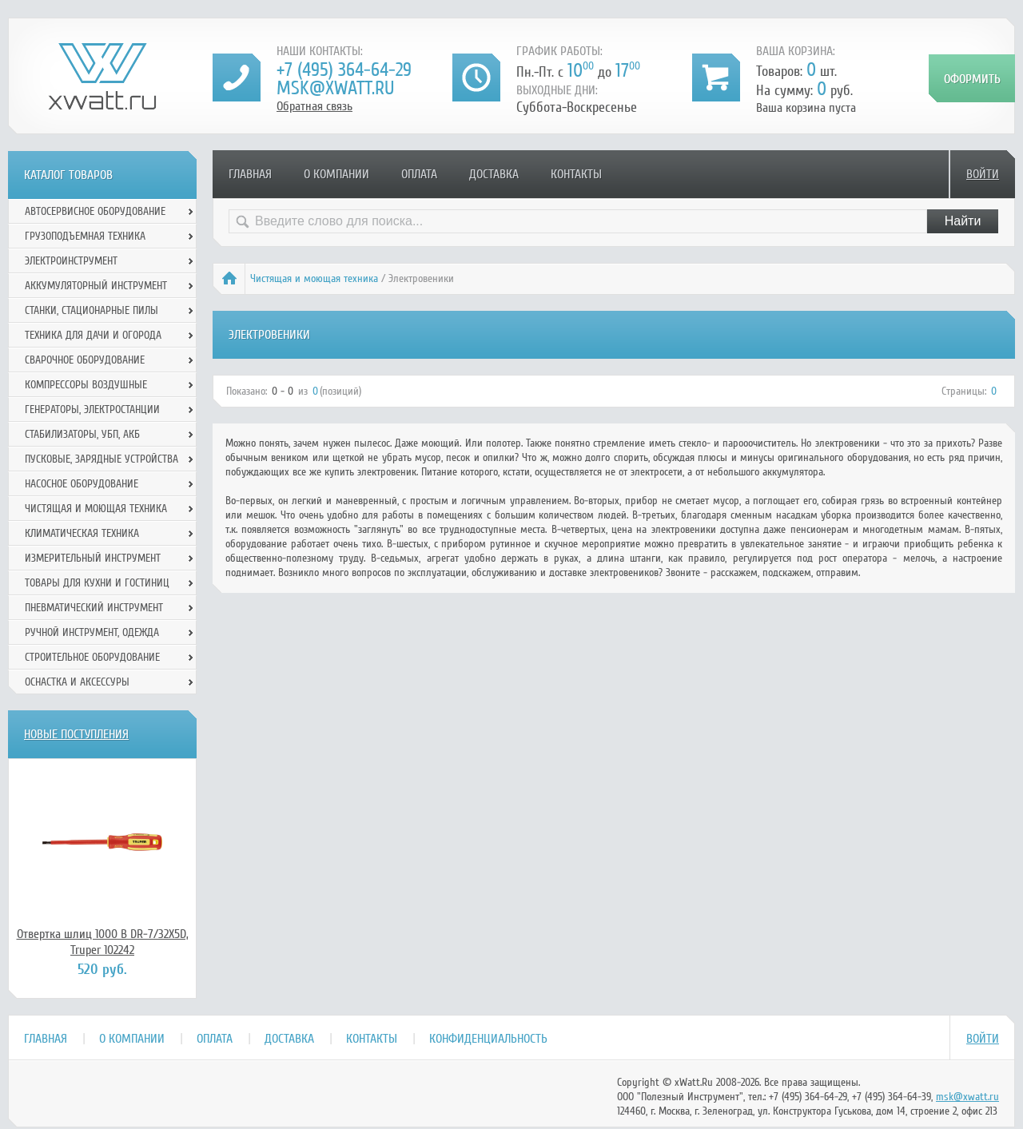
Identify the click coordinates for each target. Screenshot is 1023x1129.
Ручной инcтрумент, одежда (92, 632)
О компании (336, 174)
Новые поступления (76, 734)
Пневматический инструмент (94, 607)
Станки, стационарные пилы (91, 310)
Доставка (494, 174)
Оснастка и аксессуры (77, 682)
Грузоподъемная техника (85, 236)
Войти (982, 174)
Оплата (419, 174)
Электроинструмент (71, 261)
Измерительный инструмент (93, 558)
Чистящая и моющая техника (314, 278)
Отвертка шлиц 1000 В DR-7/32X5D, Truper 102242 (103, 942)
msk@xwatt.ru (335, 88)
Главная (250, 174)
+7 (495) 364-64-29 (344, 69)
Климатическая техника (82, 533)
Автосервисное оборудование (95, 211)
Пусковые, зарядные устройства (101, 459)
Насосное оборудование (81, 484)
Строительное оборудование (92, 657)
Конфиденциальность (488, 1039)
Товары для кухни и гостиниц (97, 583)
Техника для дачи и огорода (93, 335)
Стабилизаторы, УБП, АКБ (82, 434)
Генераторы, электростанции (92, 409)
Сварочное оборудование (85, 360)
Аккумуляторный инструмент (96, 285)
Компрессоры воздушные (86, 385)
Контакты (576, 174)
